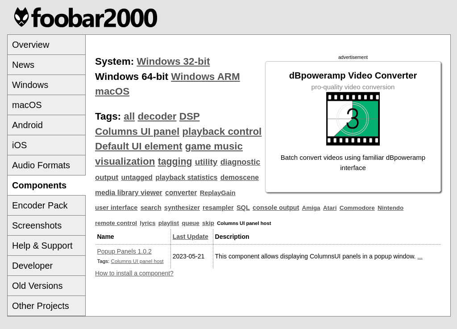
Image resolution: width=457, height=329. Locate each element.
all (129, 116)
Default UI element (138, 146)
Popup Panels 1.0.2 (124, 251)
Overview (30, 45)
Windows (30, 85)
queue (190, 223)
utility (206, 162)
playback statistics (186, 177)
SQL (243, 207)
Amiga (311, 207)
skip (208, 223)
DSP (189, 116)
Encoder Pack (40, 205)
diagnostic (240, 162)
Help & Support (42, 245)
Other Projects (40, 306)
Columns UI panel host (137, 261)
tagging (175, 161)
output (106, 177)
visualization (125, 161)
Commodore (357, 207)
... (420, 256)
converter (181, 192)
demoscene (239, 177)
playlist (168, 223)
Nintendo (390, 207)
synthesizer (182, 207)
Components (39, 185)
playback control (222, 131)
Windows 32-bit (173, 61)
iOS (19, 145)
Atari (330, 207)
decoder (156, 116)
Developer (32, 266)
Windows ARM (205, 76)
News (23, 65)
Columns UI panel (137, 131)
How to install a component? (134, 273)
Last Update (190, 236)
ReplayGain (218, 192)
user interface (116, 207)
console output (276, 207)
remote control (116, 223)
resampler (218, 207)
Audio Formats (41, 165)
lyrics (147, 223)
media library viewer (128, 192)
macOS (27, 105)
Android (27, 125)
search (151, 207)
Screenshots (37, 225)
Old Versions (37, 286)
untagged (137, 177)
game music (214, 146)
